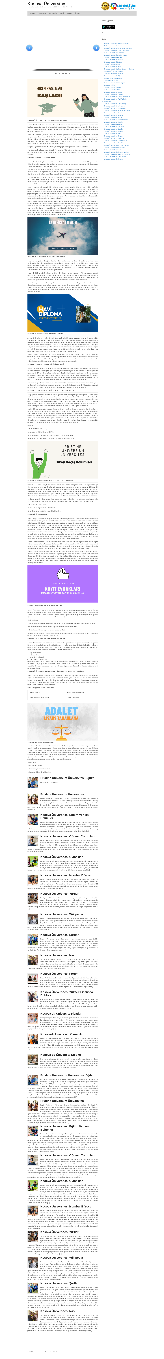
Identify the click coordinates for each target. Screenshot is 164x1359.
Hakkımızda (42, 13)
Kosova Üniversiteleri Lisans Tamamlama (117, 97)
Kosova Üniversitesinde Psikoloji (114, 147)
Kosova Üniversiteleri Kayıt (112, 134)
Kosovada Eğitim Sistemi (112, 90)
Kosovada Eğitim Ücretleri (112, 87)
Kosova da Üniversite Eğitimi (60, 1054)
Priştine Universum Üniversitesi (62, 794)
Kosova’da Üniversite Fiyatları (61, 1013)
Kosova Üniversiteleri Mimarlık (113, 115)
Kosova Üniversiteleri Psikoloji (113, 113)
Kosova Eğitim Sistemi (111, 80)
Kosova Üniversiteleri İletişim (113, 136)
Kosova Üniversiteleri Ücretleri (113, 122)
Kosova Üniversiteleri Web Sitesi (114, 143)
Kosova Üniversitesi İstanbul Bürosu (66, 875)
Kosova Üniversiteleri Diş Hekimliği (115, 103)
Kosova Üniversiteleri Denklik (113, 129)
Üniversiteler (53, 13)
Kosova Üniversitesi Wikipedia (61, 914)
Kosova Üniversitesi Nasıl (58, 955)
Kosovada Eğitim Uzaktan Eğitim (114, 83)
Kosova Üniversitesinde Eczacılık (114, 106)
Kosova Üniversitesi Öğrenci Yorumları (67, 836)
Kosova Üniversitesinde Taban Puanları (116, 145)
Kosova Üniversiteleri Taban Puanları (116, 120)
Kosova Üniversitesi (47, 3)
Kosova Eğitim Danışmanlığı (113, 78)
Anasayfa (32, 13)
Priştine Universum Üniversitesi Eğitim (67, 778)
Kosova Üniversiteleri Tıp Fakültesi (115, 108)
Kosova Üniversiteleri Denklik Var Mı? (116, 140)
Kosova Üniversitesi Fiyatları (113, 124)
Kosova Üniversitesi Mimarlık (113, 159)
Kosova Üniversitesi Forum (59, 973)
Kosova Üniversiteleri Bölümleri (114, 127)
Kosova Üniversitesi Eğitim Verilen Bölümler (64, 816)
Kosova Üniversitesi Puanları (113, 150)
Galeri (62, 13)
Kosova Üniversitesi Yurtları (59, 893)
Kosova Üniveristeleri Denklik (113, 94)
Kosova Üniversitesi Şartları (59, 934)
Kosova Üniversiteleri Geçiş (113, 92)
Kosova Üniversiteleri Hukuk (113, 117)
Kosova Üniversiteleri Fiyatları (113, 131)
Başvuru (69, 13)
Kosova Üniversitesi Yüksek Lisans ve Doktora (67, 993)
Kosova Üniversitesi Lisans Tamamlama (117, 154)
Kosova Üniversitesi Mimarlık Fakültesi (116, 152)
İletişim (77, 13)
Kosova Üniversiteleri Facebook (114, 138)
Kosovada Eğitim (109, 85)
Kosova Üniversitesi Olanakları (61, 857)
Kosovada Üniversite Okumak (61, 1034)
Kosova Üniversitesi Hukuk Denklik (115, 157)
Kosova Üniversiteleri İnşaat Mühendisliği (117, 110)
